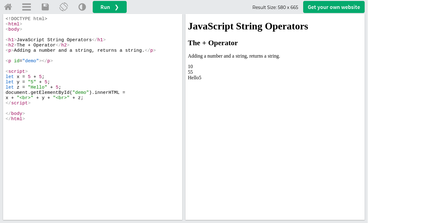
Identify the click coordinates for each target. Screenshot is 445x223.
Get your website (334, 7)
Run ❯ (109, 7)
